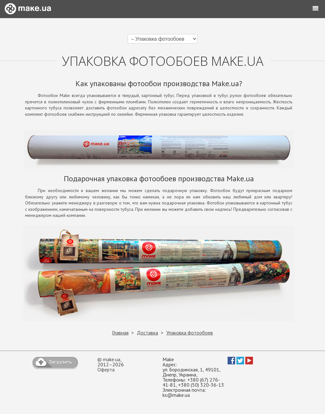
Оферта (106, 369)
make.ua (111, 359)
